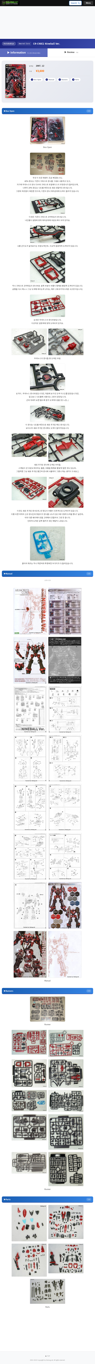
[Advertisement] (23, 22)
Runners (63, 79)
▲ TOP (47, 1356)
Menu (88, 3)
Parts (75, 79)
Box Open (36, 79)
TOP (89, 111)
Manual (50, 79)
